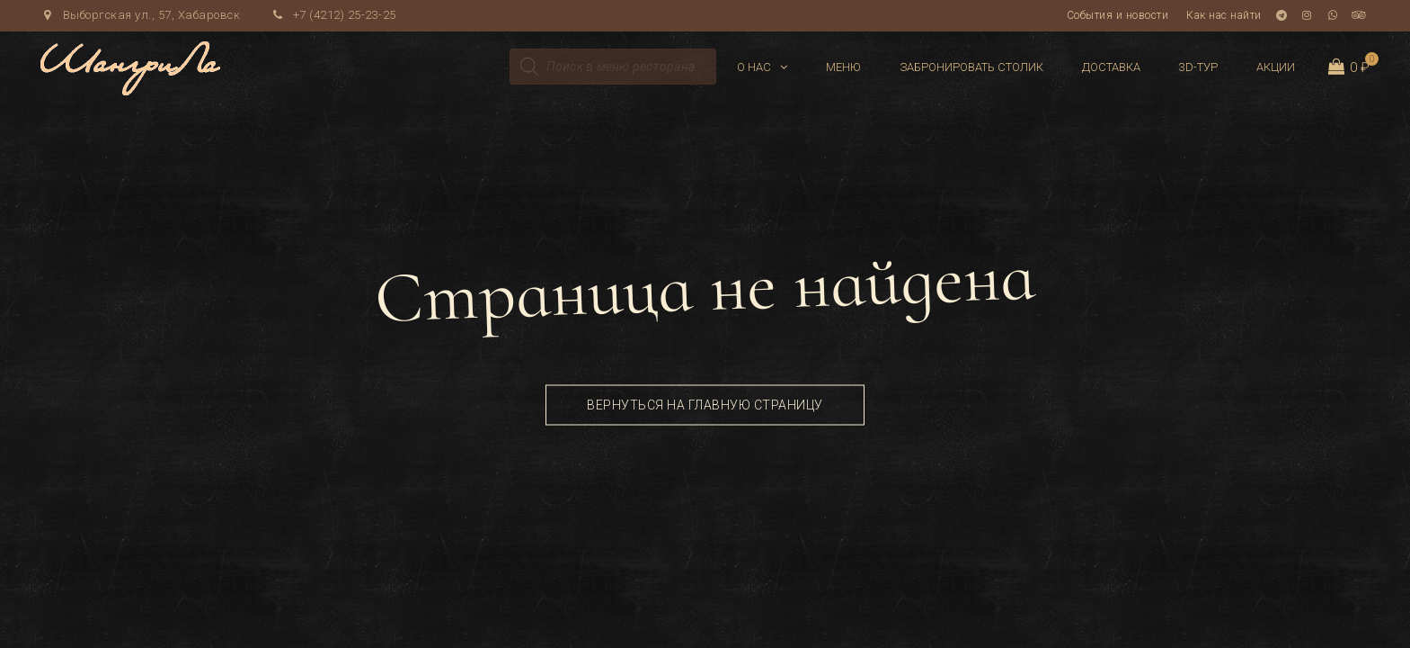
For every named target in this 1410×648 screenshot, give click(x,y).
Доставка (1111, 67)
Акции (1275, 67)
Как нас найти (1224, 15)
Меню (843, 67)
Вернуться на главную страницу (705, 405)
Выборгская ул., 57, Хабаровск (140, 15)
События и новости (1118, 15)
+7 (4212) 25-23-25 (333, 15)
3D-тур (1198, 67)
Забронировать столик (971, 67)
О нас (754, 67)
